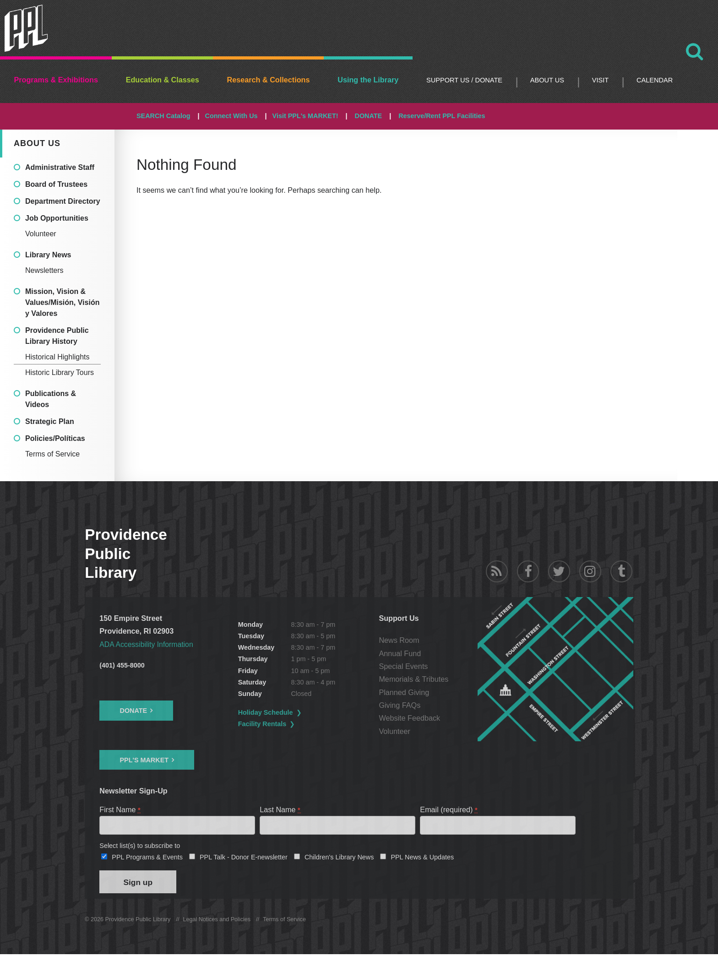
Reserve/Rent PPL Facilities (441, 116)
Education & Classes (162, 80)
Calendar (654, 80)
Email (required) (449, 809)
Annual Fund (400, 653)
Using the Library (367, 80)
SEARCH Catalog (163, 116)
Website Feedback (410, 718)
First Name (120, 809)
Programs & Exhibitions (56, 80)
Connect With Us (231, 116)
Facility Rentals (263, 724)
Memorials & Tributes (414, 679)
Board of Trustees (56, 184)
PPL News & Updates (422, 858)
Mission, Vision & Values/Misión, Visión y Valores (62, 302)
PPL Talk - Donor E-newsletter (244, 858)
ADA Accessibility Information (147, 644)
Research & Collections (268, 80)
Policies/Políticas (55, 438)
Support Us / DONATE (464, 80)
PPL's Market (144, 759)
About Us (547, 80)
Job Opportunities (56, 218)
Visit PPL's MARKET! (305, 116)
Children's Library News (339, 858)
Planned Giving (404, 692)
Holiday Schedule (266, 712)
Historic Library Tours (59, 372)
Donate (133, 710)
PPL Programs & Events (147, 858)
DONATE (368, 116)
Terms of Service (52, 454)
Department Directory (62, 201)
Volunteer (40, 234)
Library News (48, 255)
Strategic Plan (49, 421)
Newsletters (44, 270)
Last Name (280, 809)
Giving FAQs (400, 705)
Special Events (403, 666)
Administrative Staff (59, 167)
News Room (399, 640)
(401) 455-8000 (121, 665)
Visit (600, 80)
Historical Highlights (57, 357)
